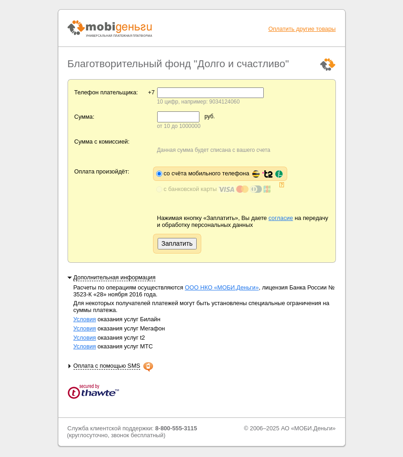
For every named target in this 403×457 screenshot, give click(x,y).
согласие (280, 217)
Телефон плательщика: (106, 92)
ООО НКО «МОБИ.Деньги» (222, 287)
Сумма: (84, 116)
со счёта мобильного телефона (223, 173)
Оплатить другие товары (302, 28)
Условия (85, 319)
